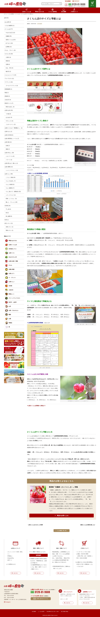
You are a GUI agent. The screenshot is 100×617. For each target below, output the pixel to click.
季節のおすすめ (13, 240)
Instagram (8, 602)
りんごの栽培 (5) (10, 184)
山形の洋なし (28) (9, 152)
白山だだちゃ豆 (13, 257)
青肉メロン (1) (9, 230)
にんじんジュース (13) (10, 75)
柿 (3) (7, 212)
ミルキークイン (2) (11, 124)
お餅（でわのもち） (14, 310)
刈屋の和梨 (11, 269)
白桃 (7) (8, 145)
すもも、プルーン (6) (10, 50)
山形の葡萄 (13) (9, 166)
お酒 (10, 318)
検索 (60, 4)
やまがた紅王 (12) (10, 32)
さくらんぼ (40, 23)
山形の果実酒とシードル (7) (12, 138)
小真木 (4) (8, 57)
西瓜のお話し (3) (10, 106)
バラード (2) (9, 159)
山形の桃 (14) (8, 142)
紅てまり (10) (9, 43)
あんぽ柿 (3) (8, 22)
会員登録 (68, 1)
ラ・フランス (12, 277)
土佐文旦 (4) (8, 99)
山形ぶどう (11, 273)
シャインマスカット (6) (12, 170)
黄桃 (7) (8, 149)
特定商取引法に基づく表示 (53, 611)
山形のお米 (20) (9, 110)
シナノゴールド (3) (11, 195)
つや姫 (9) (8, 113)
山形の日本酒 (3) (9, 135)
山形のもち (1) (8, 131)
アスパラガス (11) (9, 78)
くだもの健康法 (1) (9, 25)
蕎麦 (10, 314)
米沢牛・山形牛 (13, 302)
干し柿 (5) (8, 209)
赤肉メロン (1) (9, 226)
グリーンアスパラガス (14, 298)
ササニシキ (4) (9, 121)
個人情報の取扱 (64, 611)
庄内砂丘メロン (13, 248)
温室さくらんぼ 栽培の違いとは (87, 524)
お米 (10, 306)
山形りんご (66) (9, 173)
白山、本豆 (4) (9, 68)
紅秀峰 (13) (9, 46)
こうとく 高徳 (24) (10, 177)
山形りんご (11, 281)
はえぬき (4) (9, 117)
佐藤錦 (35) (9, 36)
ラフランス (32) (9, 82)
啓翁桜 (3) (7, 96)
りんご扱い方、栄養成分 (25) (13, 191)
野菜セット (11, 294)
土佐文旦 (11, 290)
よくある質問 (41, 611)
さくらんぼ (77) (9, 29)
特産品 (10, 322)
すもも (10, 265)
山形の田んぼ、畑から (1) (11, 163)
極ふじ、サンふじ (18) (11, 202)
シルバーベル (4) (10, 156)
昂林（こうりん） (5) (11, 198)
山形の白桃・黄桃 (13, 261)
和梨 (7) (7, 92)
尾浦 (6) (8, 60)
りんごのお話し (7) (11, 181)
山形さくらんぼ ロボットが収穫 (35, 524)
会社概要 (34, 611)
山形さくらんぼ (13, 244)
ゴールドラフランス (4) (12, 85)
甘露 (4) (8, 64)
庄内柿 (10, 285)
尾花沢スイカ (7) (9, 103)
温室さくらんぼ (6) (11, 39)
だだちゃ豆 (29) (9, 53)
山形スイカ (11, 253)
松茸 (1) (7, 219)
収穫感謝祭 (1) (8, 89)
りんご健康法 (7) (10, 188)
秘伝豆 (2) (8, 71)
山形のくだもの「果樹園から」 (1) (13, 128)
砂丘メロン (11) (9, 223)
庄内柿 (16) (7, 205)
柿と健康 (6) (9, 216)
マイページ (76, 1)
